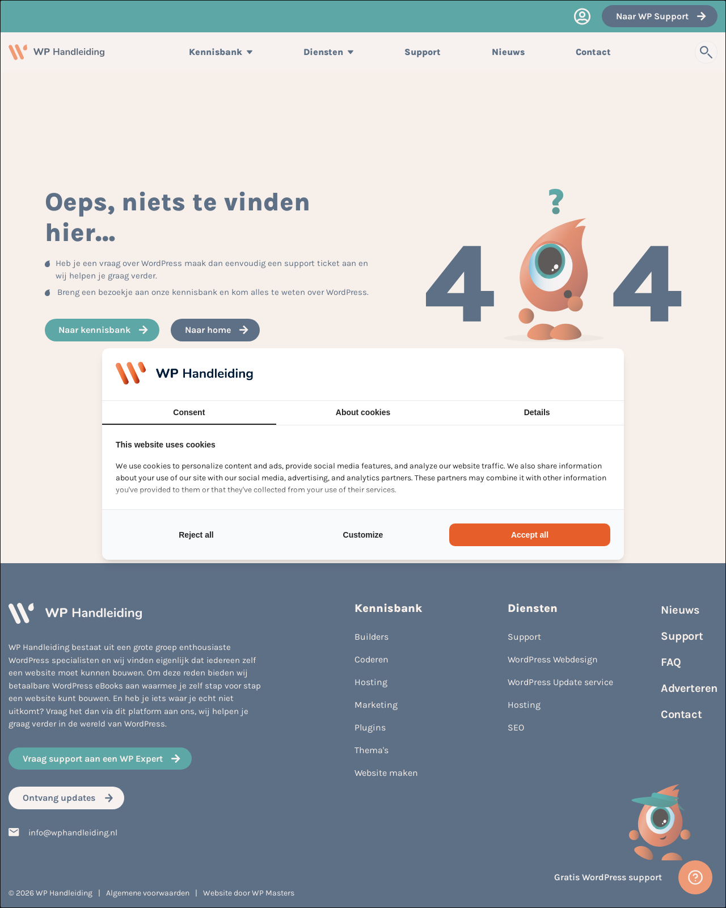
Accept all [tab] (529, 534)
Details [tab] (537, 412)
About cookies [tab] (363, 412)
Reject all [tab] (196, 534)
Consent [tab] (189, 412)
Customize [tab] (363, 534)
